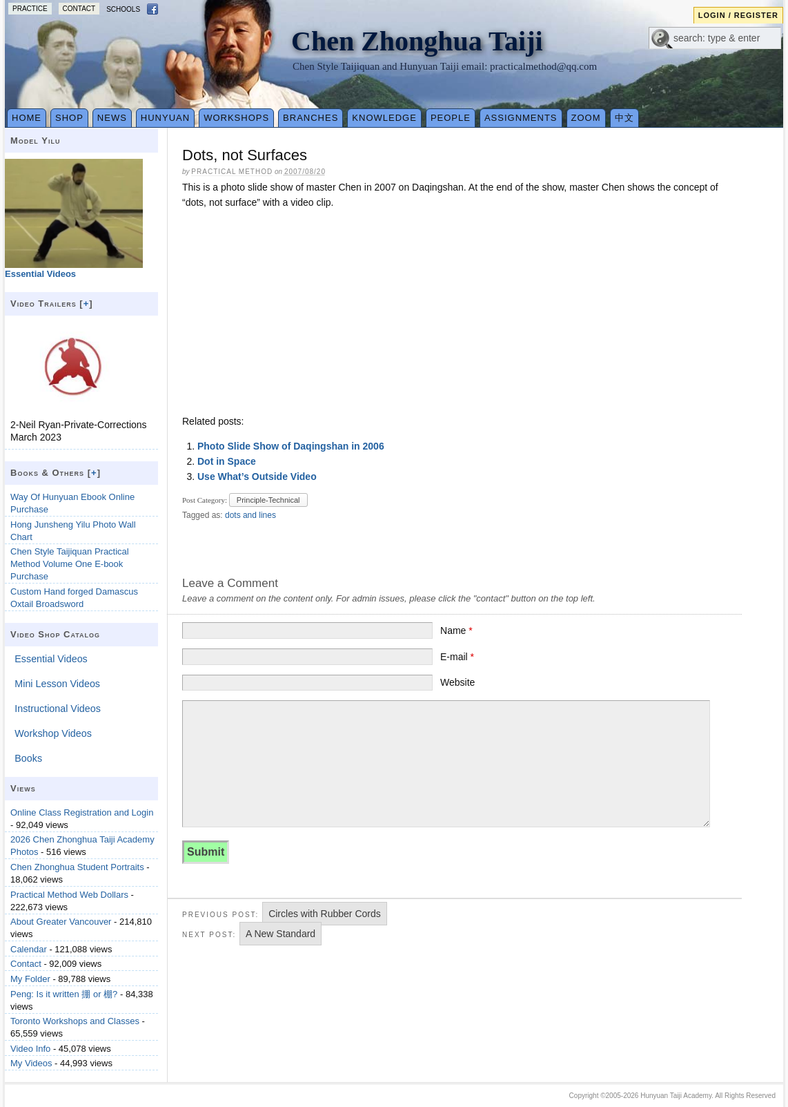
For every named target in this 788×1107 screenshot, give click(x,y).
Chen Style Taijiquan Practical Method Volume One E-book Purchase (69, 563)
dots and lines (250, 515)
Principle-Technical (268, 500)
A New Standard (280, 933)
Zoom (586, 118)
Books (28, 758)
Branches (310, 118)
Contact (79, 8)
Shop (69, 118)
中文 (624, 118)
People (451, 118)
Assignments (521, 118)
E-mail (457, 656)
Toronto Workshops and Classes (74, 1021)
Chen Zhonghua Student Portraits (77, 867)
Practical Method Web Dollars (69, 894)
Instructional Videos (57, 708)
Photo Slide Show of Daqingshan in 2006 (290, 446)
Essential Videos (50, 658)
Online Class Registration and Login (81, 812)
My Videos (31, 1063)
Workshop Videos (53, 733)
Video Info (30, 1048)
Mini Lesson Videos (57, 683)
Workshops (236, 118)
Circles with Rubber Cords (324, 913)
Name (456, 630)
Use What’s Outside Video (257, 476)
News (112, 118)
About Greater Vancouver (60, 921)
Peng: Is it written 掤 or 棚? (63, 994)
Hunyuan (165, 118)
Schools (123, 9)
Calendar (28, 949)
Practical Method (232, 171)
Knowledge (384, 118)
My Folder (30, 979)
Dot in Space (226, 461)
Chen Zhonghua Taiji (417, 41)
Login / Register (738, 15)
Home (26, 118)
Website (457, 682)
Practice (30, 8)
